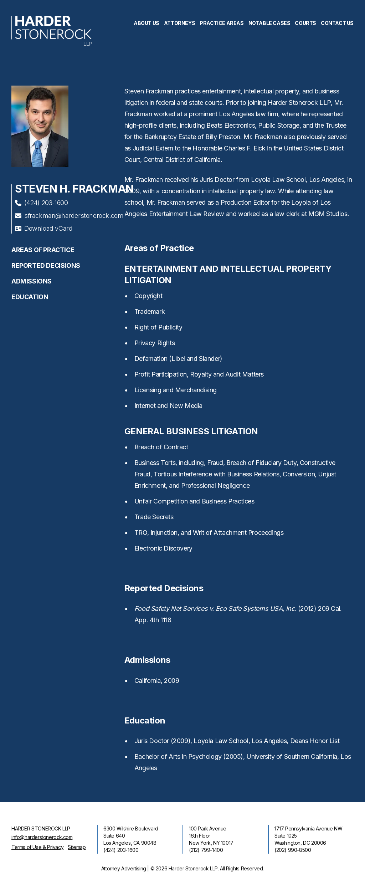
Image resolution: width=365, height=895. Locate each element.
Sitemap (77, 847)
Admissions (31, 281)
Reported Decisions (45, 265)
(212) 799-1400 (206, 850)
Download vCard (43, 228)
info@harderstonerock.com (41, 837)
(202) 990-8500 (292, 850)
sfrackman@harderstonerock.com (69, 215)
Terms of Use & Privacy (37, 847)
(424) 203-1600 (41, 202)
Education (29, 297)
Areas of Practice (42, 250)
